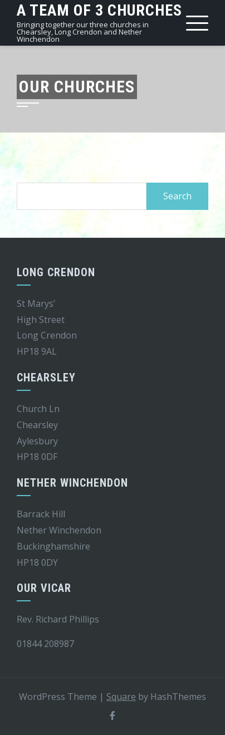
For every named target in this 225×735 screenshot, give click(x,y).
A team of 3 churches (99, 10)
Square (121, 696)
